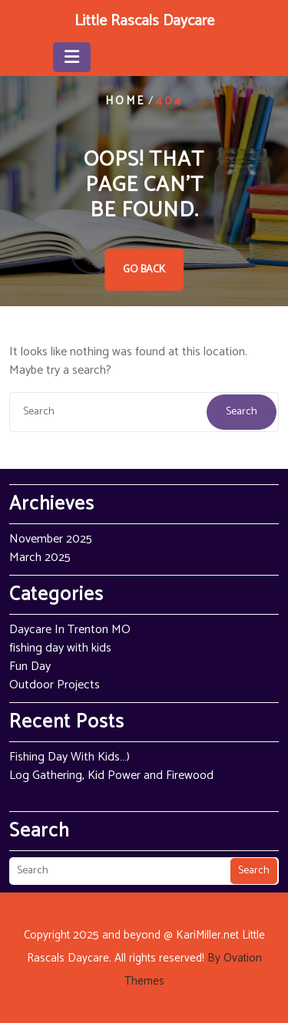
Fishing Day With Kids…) (69, 757)
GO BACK (144, 270)
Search (241, 412)
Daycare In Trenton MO (70, 629)
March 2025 (40, 557)
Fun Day (30, 666)
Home (125, 101)
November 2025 (50, 539)
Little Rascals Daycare (144, 21)
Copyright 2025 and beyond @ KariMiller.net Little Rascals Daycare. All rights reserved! (144, 958)
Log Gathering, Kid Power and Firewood (111, 775)
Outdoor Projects (54, 685)
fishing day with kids (60, 648)
